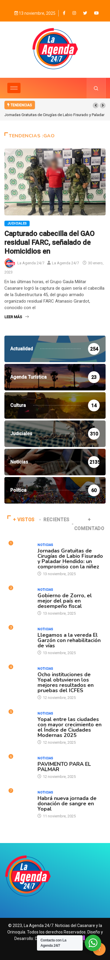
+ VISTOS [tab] (21, 519)
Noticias (45, 545)
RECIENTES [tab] (55, 519)
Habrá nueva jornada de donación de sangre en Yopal (67, 803)
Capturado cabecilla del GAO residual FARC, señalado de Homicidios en (49, 242)
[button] (96, 105)
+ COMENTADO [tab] (88, 524)
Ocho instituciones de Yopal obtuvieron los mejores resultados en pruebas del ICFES (66, 682)
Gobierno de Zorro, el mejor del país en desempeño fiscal (65, 601)
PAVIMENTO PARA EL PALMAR (64, 767)
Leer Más (16, 317)
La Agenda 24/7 (30, 263)
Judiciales (17, 223)
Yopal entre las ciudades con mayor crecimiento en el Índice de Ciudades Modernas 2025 (69, 727)
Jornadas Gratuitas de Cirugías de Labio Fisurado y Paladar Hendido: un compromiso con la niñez (70, 558)
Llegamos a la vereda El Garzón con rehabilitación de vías (69, 640)
